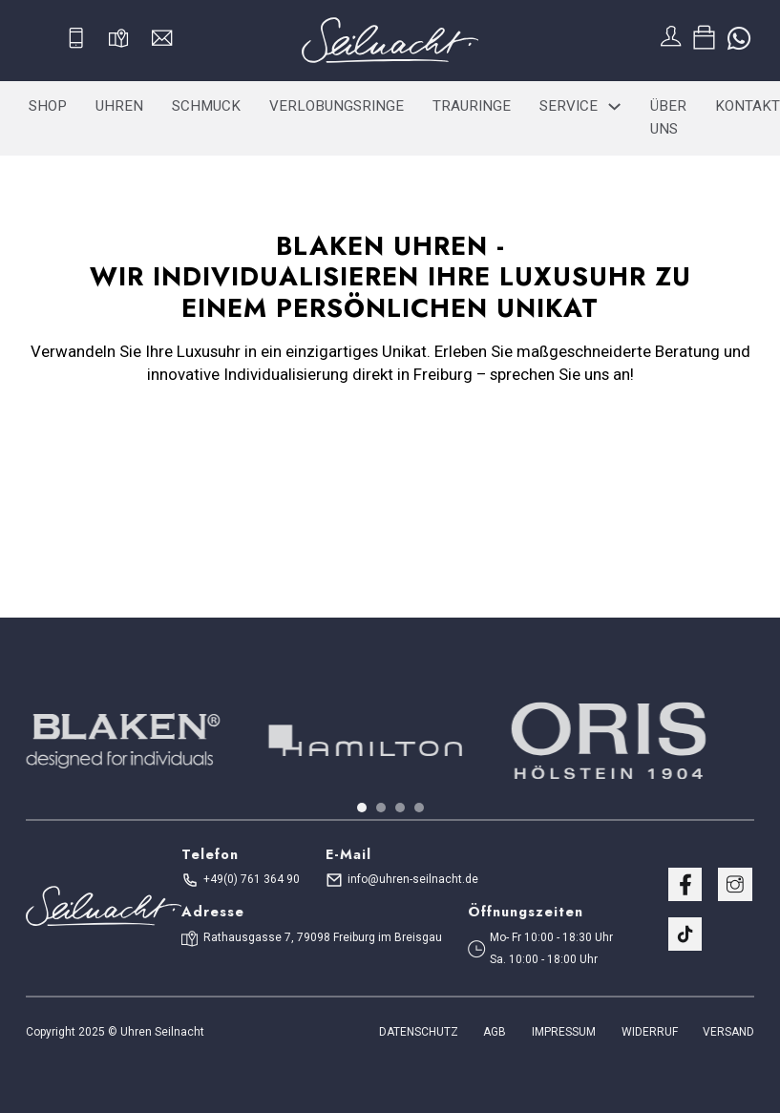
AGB (494, 1032)
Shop (48, 106)
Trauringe (471, 106)
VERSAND (728, 1032)
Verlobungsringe (336, 106)
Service (568, 106)
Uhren (119, 106)
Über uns (668, 117)
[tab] (362, 807)
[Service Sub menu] (614, 106)
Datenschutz (418, 1032)
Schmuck (206, 106)
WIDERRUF (650, 1032)
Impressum (564, 1032)
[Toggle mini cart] (704, 38)
